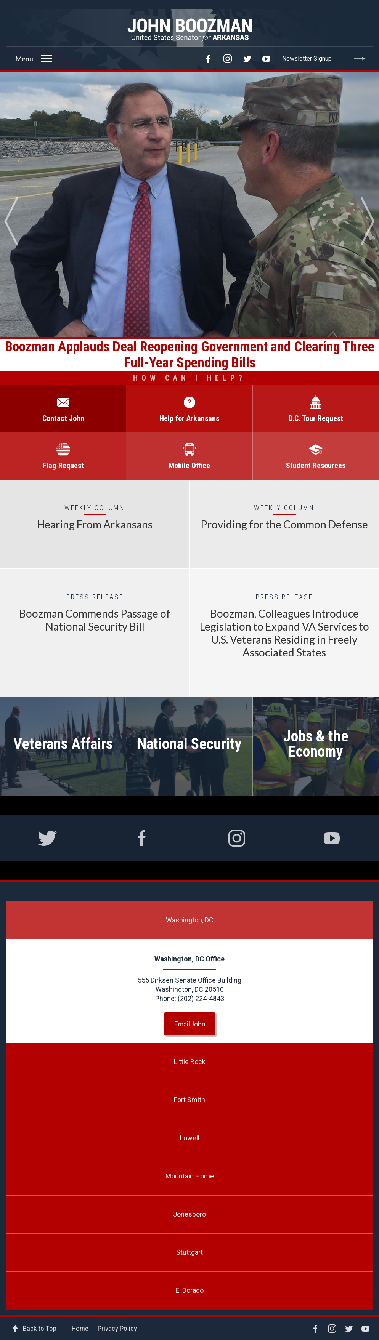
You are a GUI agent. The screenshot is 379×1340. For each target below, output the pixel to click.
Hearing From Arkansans (95, 524)
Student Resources (315, 465)
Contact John (63, 418)
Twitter (247, 58)
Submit (359, 58)
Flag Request (63, 465)
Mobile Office (189, 465)
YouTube (266, 58)
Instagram (227, 58)
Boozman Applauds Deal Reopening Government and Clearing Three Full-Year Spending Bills (189, 355)
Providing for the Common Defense (284, 524)
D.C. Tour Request (316, 418)
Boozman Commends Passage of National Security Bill (94, 620)
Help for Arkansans (189, 418)
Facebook (208, 58)
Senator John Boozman (189, 28)
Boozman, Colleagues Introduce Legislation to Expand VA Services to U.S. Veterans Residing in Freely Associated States (284, 633)
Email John (190, 1024)
